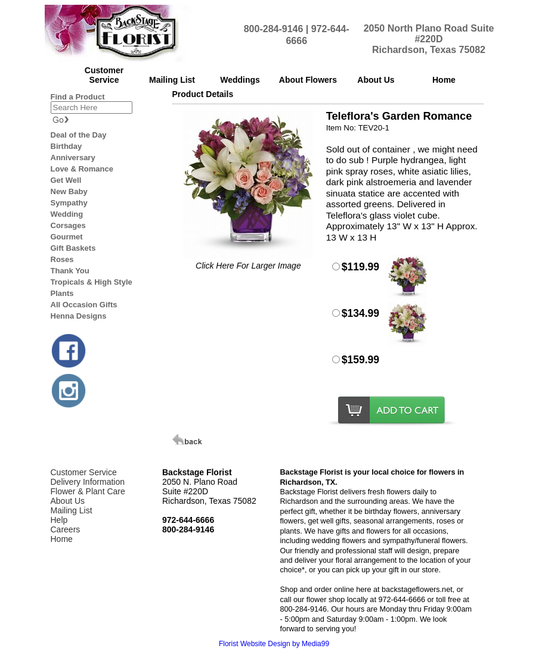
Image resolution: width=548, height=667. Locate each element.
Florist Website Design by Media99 (274, 644)
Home (62, 539)
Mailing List (71, 510)
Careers (66, 529)
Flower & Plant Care (88, 491)
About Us (68, 501)
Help (59, 520)
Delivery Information (88, 482)
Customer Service (84, 472)
